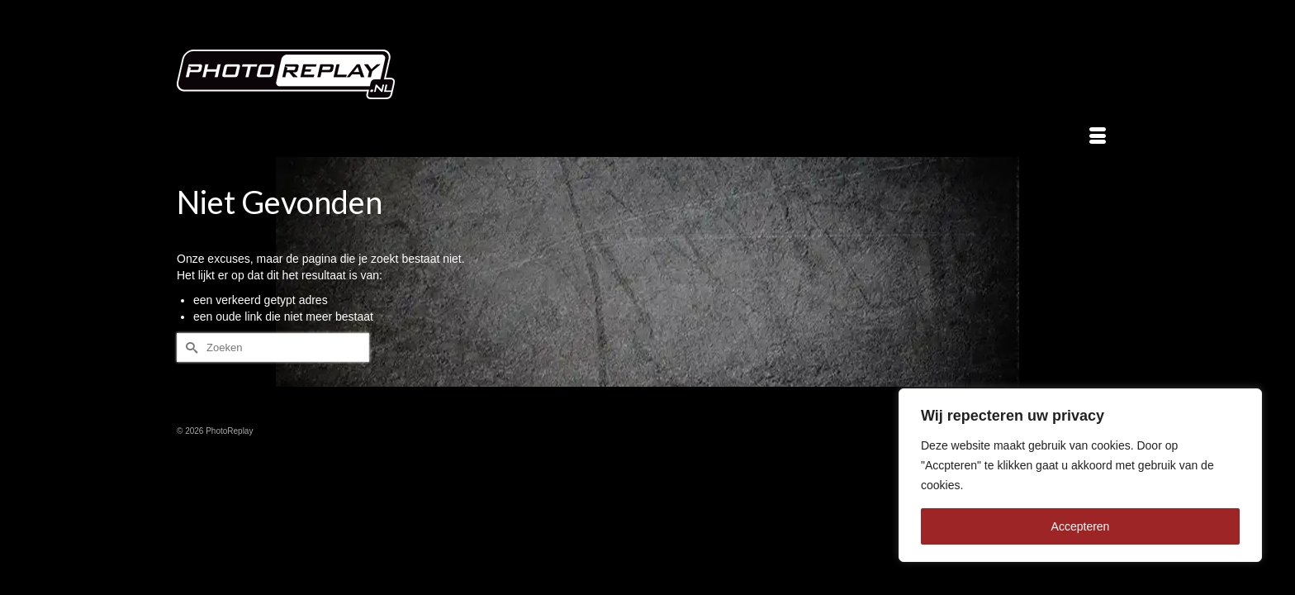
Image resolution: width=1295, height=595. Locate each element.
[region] (1080, 475)
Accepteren (1080, 526)
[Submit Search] (189, 347)
